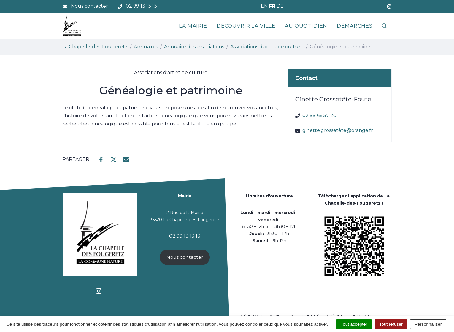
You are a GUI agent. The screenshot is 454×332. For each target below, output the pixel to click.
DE (280, 6)
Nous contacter (184, 257)
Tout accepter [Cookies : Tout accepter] (354, 324)
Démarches (354, 26)
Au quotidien (306, 26)
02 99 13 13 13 (184, 236)
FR (272, 6)
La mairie (193, 26)
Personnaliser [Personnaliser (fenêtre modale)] (428, 324)
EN (264, 6)
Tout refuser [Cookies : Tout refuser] (391, 324)
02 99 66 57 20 (319, 115)
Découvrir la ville (246, 26)
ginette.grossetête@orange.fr (337, 130)
